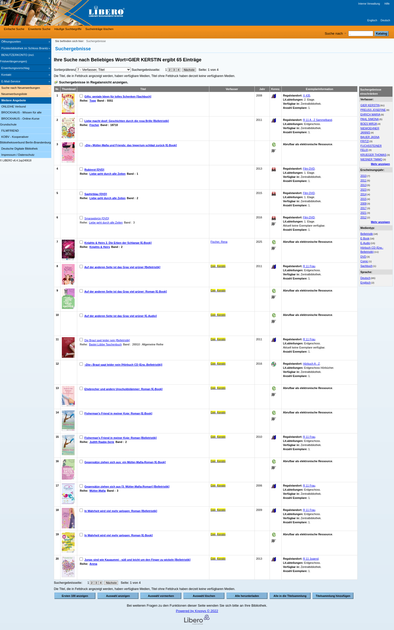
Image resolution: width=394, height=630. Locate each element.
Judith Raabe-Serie (102, 441)
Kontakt (6, 74)
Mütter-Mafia (98, 490)
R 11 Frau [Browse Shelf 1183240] (309, 436)
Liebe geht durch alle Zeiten (108, 173)
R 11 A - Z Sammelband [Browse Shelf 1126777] (317, 119)
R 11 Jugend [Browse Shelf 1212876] (310, 558)
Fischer (94, 125)
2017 (363, 208)
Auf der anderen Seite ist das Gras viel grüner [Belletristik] (122, 267)
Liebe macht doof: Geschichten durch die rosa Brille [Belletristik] (126, 120)
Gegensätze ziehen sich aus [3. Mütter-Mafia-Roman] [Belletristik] (126, 486)
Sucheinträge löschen (99, 29)
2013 (363, 185)
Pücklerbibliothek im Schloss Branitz (24, 48)
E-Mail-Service (10, 81)
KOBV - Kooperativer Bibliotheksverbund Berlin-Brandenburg (25, 139)
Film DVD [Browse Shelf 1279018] (309, 217)
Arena (93, 563)
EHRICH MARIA (370, 114)
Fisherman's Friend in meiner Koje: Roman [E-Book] (118, 413)
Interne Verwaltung (369, 3)
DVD (363, 256)
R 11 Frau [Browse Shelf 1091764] (309, 339)
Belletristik (366, 233)
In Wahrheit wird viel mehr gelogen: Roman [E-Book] (118, 535)
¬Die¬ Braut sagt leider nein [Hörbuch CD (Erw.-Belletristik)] (123, 364)
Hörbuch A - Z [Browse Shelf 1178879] (311, 363)
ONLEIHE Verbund (13, 106)
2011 (363, 180)
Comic (364, 261)
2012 (363, 217)
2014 (363, 194)
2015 (363, 198)
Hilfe (387, 3)
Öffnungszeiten (11, 41)
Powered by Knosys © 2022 (197, 611)
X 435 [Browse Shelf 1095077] (306, 95)
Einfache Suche (14, 29)
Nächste (189, 69)
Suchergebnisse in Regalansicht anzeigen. (93, 82)
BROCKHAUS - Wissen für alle (21, 112)
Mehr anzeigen (380, 164)
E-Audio (365, 243)
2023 (363, 189)
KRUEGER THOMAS (373, 154)
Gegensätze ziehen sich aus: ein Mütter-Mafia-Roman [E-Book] (125, 462)
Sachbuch (366, 265)
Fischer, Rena (219, 241)
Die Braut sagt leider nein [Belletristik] (107, 340)
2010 (363, 175)
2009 (363, 203)
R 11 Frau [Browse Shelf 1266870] (309, 485)
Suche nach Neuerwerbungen (20, 87)
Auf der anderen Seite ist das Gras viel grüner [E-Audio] (120, 315)
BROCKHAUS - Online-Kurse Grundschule (20, 121)
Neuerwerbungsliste (14, 93)
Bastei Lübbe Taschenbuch (105, 344)
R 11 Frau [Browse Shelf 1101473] (309, 509)
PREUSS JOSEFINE (373, 109)
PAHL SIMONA (369, 119)
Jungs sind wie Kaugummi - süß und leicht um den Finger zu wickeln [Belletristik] (137, 559)
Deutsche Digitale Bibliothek (19, 148)
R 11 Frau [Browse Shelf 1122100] (309, 266)
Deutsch (385, 20)
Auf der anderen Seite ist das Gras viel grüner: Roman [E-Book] (125, 291)
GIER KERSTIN (370, 105)
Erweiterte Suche (39, 29)
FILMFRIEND (10, 130)
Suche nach (334, 33)
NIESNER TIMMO (371, 159)
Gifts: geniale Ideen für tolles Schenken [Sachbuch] (117, 96)
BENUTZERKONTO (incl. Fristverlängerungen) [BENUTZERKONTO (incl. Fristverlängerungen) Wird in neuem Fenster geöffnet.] (17, 58)
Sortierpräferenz (65, 70)
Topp (93, 100)
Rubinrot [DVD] (94, 169)
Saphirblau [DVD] (95, 194)
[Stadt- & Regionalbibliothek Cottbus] (77, 13)
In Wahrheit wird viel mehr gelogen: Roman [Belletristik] (120, 510)
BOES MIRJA (368, 123)
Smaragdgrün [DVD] (96, 218)
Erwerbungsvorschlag (15, 68)
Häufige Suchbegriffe (68, 29)
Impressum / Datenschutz (17, 154)
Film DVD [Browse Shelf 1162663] (309, 193)
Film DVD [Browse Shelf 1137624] (309, 168)
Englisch (372, 20)
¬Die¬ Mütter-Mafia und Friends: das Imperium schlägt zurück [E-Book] (130, 145)
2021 (363, 212)
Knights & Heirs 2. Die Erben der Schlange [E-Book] (118, 242)
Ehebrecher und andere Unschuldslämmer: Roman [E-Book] (123, 389)
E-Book (364, 238)
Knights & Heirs (100, 246)
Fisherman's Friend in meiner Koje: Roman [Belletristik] (120, 437)
